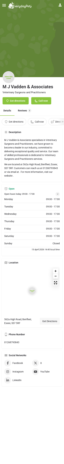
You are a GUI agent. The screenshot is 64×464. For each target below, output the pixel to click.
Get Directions (49, 321)
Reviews (24, 110)
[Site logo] (20, 5)
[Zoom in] (55, 271)
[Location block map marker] (32, 290)
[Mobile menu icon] (4, 5)
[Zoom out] (55, 276)
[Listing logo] (9, 77)
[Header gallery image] (32, 38)
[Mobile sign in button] (60, 5)
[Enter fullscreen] (55, 282)
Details (7, 110)
